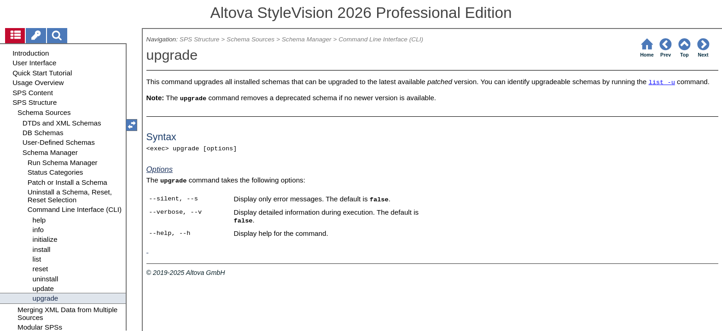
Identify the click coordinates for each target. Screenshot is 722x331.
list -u (661, 82)
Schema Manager (307, 39)
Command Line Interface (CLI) (380, 39)
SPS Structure (200, 39)
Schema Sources (250, 39)
